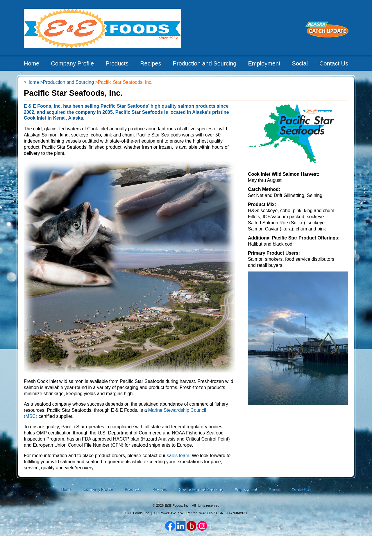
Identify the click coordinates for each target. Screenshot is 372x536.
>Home (31, 82)
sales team (178, 455)
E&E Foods (103, 30)
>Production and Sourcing (67, 82)
